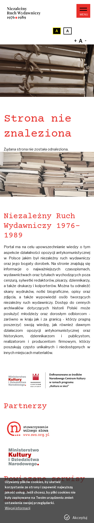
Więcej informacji (17, 510)
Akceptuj (79, 520)
